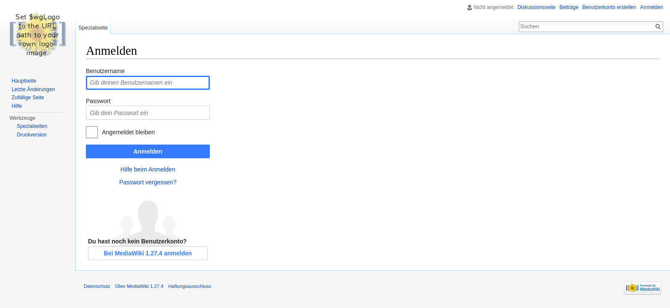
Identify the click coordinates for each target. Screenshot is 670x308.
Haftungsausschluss (189, 286)
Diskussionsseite (536, 7)
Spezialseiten (32, 126)
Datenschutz (97, 286)
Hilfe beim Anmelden (147, 169)
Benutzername (105, 71)
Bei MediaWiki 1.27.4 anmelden (148, 253)
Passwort (98, 101)
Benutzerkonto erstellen (609, 7)
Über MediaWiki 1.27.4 (139, 286)
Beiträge (569, 7)
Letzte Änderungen (33, 89)
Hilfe (17, 106)
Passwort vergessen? (147, 182)
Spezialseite (93, 27)
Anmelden (147, 151)
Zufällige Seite (28, 98)
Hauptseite (24, 81)
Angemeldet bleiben (128, 132)
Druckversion (32, 135)
